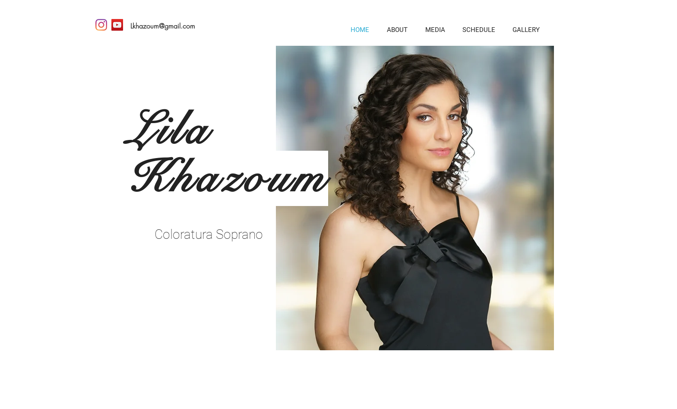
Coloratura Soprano (209, 234)
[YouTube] (117, 25)
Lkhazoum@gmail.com (162, 26)
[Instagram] (101, 25)
